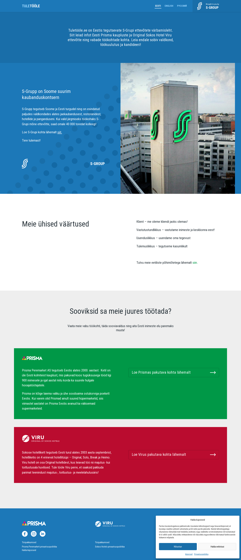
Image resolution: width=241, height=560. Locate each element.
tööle (31, 6)
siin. (195, 263)
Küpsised (189, 554)
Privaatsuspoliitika (201, 554)
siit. (59, 132)
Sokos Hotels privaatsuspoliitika (110, 546)
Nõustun (178, 546)
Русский (182, 6)
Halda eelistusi (217, 546)
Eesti (158, 6)
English (169, 6)
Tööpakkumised (29, 542)
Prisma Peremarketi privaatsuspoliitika (39, 546)
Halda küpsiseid (29, 550)
